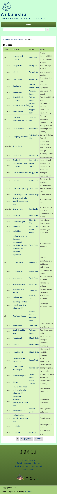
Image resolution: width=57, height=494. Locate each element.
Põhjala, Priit (34, 262)
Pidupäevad (17, 338)
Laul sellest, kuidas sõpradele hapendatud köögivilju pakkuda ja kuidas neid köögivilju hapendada (20, 245)
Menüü (28, 24)
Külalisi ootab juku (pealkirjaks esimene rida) (20, 201)
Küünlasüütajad (19, 222)
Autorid (32, 460)
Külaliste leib (18, 209)
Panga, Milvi (34, 344)
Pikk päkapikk (18, 352)
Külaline (16, 181)
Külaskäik (16, 215)
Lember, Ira (33, 155)
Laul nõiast (17, 231)
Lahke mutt (17, 226)
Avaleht (6, 40)
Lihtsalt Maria (18, 262)
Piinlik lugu (17, 344)
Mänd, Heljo (34, 195)
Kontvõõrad (17, 155)
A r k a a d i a (14, 14)
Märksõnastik (15, 40)
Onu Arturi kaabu (19, 316)
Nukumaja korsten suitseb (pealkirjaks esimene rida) (20, 305)
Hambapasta (17, 92)
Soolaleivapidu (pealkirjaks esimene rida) (20, 418)
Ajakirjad (36, 463)
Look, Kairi (33, 58)
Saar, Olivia (33, 129)
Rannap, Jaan (34, 368)
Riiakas (15, 382)
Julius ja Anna (18, 111)
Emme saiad (17, 80)
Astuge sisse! (17, 66)
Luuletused (19, 466)
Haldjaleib (17, 86)
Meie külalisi (17, 278)
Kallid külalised (18, 129)
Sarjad (19, 463)
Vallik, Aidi (33, 80)
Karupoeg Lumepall (20, 137)
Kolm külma (17, 146)
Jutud (28, 466)
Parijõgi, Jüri (34, 209)
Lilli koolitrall (18, 272)
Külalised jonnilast (20, 195)
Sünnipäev (17, 426)
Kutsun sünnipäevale (20, 173)
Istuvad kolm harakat (21, 105)
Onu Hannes (17, 325)
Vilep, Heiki (33, 72)
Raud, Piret (33, 215)
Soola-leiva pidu (19, 410)
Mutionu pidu (18, 297)
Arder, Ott (33, 291)
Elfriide (15, 72)
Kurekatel (16, 160)
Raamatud (27, 463)
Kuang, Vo (33, 66)
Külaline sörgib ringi (20, 188)
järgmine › (28, 439)
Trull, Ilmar (33, 188)
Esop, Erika (33, 226)
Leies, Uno (33, 284)
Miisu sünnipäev (19, 284)
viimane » (38, 439)
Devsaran (28, 492)
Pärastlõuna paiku (19, 376)
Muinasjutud (37, 466)
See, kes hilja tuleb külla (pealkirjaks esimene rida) (20, 390)
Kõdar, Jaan (33, 272)
